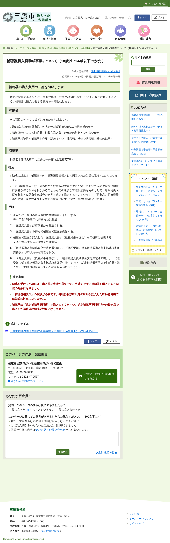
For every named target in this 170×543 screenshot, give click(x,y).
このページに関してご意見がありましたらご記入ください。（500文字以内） (55, 416)
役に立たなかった (68, 409)
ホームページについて (141, 495)
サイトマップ (136, 500)
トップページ (22, 48)
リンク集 (134, 491)
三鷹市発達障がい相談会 (149, 240)
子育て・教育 (73, 38)
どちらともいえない (40, 409)
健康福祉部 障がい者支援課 (105, 71)
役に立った (17, 409)
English (113, 17)
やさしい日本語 (157, 3)
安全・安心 (97, 38)
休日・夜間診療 (148, 95)
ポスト (159, 17)
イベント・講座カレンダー (149, 250)
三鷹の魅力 (144, 38)
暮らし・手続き (26, 38)
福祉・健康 (49, 38)
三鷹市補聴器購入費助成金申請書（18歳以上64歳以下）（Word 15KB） (51, 331)
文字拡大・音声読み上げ (86, 17)
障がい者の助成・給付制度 (75, 48)
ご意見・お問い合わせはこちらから (99, 376)
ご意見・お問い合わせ (51, 429)
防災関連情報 (148, 82)
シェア (142, 17)
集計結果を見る (107, 455)
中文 (128, 17)
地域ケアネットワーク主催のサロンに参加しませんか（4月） (149, 215)
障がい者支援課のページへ (27, 381)
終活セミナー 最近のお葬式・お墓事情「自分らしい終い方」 (149, 230)
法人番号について (50, 508)
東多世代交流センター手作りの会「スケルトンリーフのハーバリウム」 (149, 191)
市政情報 (120, 38)
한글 (121, 17)
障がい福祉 (53, 48)
